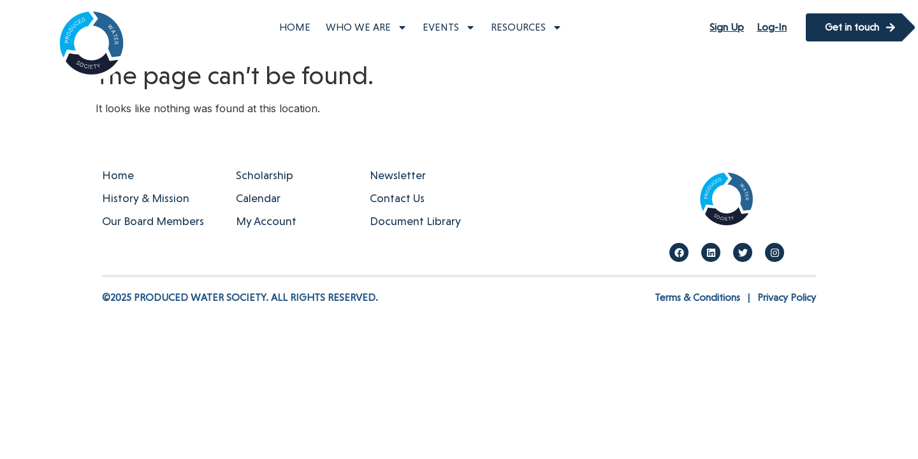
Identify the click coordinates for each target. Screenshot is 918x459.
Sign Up (727, 27)
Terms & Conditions (697, 297)
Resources (526, 27)
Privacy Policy (786, 297)
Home (294, 27)
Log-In (772, 27)
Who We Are (366, 27)
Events (449, 27)
